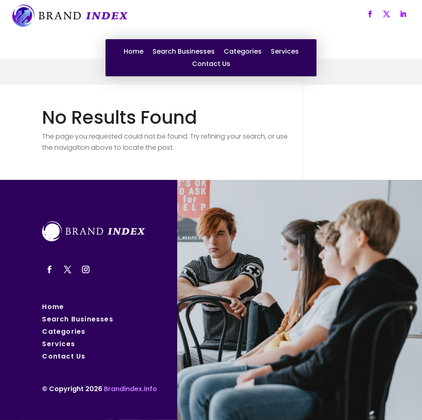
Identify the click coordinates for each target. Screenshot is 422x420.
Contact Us (211, 64)
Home (133, 52)
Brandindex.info (130, 389)
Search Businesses (183, 52)
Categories (243, 52)
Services (285, 52)
